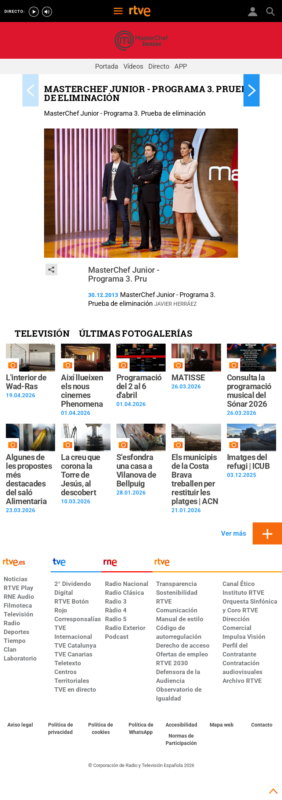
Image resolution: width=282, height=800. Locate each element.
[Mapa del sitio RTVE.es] (221, 725)
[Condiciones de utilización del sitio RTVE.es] (20, 725)
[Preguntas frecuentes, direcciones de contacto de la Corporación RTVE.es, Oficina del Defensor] (261, 725)
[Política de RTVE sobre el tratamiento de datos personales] (60, 728)
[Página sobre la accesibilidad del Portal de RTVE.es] (181, 725)
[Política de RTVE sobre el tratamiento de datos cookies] (100, 728)
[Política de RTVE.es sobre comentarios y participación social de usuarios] (181, 739)
